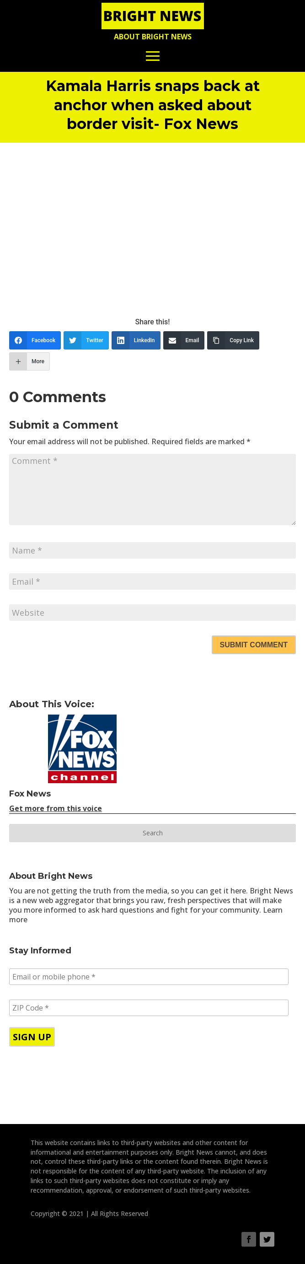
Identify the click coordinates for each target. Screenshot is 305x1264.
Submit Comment (254, 645)
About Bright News (153, 37)
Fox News (30, 794)
